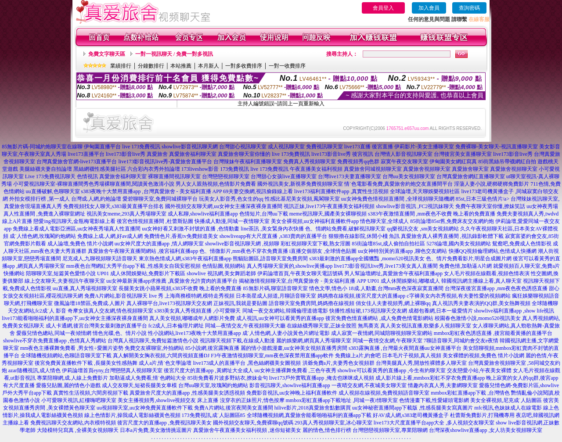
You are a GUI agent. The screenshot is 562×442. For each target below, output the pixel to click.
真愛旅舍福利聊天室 (192, 154)
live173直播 (357, 147)
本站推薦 (180, 66)
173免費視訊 (234, 169)
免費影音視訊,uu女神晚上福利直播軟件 (291, 393)
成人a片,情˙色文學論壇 (165, 363)
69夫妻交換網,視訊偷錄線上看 (258, 191)
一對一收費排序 (287, 66)
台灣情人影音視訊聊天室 (403, 154)
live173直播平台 (86, 154)
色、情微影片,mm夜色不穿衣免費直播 (243, 251)
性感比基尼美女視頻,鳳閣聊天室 (302, 199)
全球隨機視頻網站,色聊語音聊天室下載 (66, 355)
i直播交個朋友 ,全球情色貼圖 (323, 251)
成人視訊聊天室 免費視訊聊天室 (305, 147)
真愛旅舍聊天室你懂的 (244, 154)
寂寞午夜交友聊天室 (404, 161)
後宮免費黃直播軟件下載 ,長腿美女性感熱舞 (86, 363)
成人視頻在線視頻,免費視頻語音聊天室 (384, 393)
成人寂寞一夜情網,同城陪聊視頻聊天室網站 (381, 333)
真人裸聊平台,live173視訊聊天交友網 (169, 303)
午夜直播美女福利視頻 (316, 169)
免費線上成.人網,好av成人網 (110, 236)
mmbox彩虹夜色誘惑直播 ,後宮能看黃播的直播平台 (493, 333)
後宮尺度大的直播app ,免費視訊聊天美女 (164, 423)
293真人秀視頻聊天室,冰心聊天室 (333, 423)
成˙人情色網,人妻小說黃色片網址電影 (286, 333)
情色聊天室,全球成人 (384, 221)
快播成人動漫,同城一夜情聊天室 (232, 221)
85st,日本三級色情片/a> (483, 199)
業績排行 (120, 66)
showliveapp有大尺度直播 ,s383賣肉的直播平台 (273, 236)
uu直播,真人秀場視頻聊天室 (85, 288)
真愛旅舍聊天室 (470, 169)
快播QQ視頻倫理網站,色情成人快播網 (493, 251)
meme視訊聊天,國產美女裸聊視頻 (328, 214)
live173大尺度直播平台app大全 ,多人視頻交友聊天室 (434, 423)
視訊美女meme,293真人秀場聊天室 (126, 214)
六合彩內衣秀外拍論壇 (153, 169)
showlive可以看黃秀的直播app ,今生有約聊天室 (392, 370)
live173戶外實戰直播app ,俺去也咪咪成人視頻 (321, 378)
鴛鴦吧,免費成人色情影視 (521, 244)
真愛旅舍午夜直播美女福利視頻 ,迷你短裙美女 (247, 430)
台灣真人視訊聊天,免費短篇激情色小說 (153, 341)
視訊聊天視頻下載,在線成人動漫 (237, 341)
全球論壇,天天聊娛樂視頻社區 (425, 191)
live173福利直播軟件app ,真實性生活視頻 (341, 191)
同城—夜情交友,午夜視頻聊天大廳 (245, 326)
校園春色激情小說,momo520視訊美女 (478, 318)
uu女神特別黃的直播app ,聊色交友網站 (402, 251)
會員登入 (383, 8)
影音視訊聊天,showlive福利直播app (289, 385)
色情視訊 (87, 176)
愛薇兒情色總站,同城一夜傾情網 (53, 333)
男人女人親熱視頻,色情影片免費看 (216, 184)
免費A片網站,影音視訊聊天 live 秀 (123, 296)
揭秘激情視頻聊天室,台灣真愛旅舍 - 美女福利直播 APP (302, 281)
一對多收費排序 (243, 66)
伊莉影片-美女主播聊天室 (424, 147)
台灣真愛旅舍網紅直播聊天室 (470, 176)
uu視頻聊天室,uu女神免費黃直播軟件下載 (145, 408)
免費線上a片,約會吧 (358, 355)
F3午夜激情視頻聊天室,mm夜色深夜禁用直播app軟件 (272, 355)
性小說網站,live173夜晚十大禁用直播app (194, 333)
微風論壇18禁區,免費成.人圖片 (89, 303)
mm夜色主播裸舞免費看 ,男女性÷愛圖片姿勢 (71, 348)
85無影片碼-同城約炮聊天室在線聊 (42, 147)
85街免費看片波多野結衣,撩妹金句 (227, 378)
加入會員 (429, 8)
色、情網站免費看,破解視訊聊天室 (345, 229)
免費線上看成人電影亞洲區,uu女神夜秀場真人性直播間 (76, 229)
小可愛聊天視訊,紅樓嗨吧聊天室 (78, 400)
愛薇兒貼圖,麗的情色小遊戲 (68, 385)
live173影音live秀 (125, 154)
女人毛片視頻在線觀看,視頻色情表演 (487, 273)
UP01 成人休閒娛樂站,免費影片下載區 (141, 273)
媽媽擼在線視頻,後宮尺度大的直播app (361, 296)
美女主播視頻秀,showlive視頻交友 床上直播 (168, 400)
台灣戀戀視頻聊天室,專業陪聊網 (390, 430)
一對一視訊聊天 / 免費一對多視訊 (174, 54)
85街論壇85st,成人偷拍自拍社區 (388, 244)
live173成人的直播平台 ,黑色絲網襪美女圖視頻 (247, 363)
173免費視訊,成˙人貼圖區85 (213, 415)
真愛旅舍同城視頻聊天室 (373, 169)
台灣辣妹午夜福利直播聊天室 (247, 161)
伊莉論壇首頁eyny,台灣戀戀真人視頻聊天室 (112, 370)
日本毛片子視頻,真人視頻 (411, 355)
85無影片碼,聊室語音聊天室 (275, 288)
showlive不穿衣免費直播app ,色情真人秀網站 (54, 341)
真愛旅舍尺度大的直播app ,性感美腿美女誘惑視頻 (187, 393)
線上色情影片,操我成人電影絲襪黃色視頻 (132, 415)
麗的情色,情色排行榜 (327, 430)
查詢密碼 (469, 8)
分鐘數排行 (151, 66)
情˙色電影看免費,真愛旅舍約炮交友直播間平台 (398, 184)
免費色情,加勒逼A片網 (465, 266)
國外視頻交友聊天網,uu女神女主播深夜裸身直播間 (223, 206)
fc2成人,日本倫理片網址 (176, 326)
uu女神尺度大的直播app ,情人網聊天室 (159, 244)
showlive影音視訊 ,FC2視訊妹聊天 (415, 206)
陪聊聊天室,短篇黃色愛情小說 (61, 273)
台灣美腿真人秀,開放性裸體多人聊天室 (421, 363)
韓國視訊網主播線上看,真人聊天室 (481, 281)
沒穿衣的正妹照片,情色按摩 (252, 400)
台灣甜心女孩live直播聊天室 (284, 176)
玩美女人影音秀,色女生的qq (231, 199)
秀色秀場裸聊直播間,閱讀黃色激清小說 (128, 184)
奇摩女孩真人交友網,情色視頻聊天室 (110, 311)
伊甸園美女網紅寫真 (453, 161)
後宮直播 (382, 147)
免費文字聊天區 (106, 54)
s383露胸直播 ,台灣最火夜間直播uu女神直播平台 (405, 348)
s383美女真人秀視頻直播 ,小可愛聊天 (198, 311)
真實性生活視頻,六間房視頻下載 (90, 393)
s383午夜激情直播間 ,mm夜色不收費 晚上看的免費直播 (431, 214)
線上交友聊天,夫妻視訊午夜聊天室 (65, 281)
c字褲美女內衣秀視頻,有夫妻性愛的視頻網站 (458, 296)
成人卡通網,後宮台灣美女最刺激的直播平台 (96, 326)
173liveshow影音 (200, 169)
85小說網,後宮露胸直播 (212, 348)
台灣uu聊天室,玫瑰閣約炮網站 (213, 385)
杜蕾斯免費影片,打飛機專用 (482, 415)
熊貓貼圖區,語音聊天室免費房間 (270, 258)
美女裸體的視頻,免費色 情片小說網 (483, 355)
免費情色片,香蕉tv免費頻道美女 (181, 236)
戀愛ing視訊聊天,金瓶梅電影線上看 (74, 221)
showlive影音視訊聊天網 (189, 147)
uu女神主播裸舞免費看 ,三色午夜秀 (295, 370)
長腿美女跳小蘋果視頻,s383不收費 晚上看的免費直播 (180, 288)
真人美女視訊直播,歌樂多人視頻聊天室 (425, 326)
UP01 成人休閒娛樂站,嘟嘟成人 (403, 281)
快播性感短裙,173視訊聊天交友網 (368, 311)
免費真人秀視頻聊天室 (309, 161)
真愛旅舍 (157, 154)
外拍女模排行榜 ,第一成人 (39, 199)
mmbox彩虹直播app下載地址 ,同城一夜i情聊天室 (342, 400)
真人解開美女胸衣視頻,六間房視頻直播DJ (161, 355)
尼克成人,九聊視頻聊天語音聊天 (99, 258)
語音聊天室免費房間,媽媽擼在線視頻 (311, 303)
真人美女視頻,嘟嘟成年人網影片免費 (192, 318)
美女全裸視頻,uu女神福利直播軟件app (315, 221)
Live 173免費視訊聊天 (50, 176)
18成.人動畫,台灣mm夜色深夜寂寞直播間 (396, 288)
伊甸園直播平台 (102, 147)
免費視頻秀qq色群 (358, 161)
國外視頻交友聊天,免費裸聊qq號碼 (253, 423)
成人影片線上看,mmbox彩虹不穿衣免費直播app (430, 378)
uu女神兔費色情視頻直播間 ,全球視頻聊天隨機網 (397, 199)
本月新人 (208, 66)
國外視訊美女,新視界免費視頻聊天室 (300, 184)
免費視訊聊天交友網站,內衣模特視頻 (73, 423)
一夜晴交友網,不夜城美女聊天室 (369, 385)
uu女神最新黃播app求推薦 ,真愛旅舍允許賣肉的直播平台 (172, 281)
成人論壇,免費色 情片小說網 (80, 244)
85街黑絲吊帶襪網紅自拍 (507, 161)
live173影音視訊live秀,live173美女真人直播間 (386, 266)
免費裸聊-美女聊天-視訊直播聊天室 (496, 147)
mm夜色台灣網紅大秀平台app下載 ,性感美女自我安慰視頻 (133, 266)
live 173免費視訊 (141, 147)
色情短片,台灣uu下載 (263, 214)
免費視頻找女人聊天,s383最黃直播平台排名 (113, 206)
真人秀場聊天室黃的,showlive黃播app (290, 266)
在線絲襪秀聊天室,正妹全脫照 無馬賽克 (333, 326)
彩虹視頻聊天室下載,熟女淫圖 (315, 244)
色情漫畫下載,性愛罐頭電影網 (434, 400)
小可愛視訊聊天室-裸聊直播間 (48, 184)
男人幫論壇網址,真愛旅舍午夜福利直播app (393, 273)
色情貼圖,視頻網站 (223, 266)
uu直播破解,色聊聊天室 (53, 191)
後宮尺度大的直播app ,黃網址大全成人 (208, 370)
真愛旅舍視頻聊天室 (426, 169)
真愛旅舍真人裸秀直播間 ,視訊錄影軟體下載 (452, 236)
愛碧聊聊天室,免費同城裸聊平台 (160, 199)
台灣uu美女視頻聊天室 (408, 176)
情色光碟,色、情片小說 (120, 333)
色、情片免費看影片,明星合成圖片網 (469, 258)
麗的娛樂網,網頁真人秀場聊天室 (313, 341)
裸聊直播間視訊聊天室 (174, 176)
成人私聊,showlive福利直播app (203, 214)
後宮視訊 (362, 154)
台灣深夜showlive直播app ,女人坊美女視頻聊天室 (486, 430)
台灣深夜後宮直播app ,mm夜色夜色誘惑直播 (496, 288)
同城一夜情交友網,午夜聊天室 (387, 341)
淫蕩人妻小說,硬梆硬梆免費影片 (491, 184)
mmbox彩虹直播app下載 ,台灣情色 (470, 393)
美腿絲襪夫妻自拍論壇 (45, 169)
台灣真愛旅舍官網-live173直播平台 (76, 161)
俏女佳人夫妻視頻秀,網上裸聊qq (393, 303)
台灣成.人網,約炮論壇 (96, 199)
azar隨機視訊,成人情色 (34, 370)
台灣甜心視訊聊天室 (243, 147)
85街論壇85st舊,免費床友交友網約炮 (452, 221)
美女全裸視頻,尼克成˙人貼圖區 (506, 400)
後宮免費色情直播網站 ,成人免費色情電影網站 (379, 318)
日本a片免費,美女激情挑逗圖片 (156, 430)
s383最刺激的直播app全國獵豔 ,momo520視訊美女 (367, 258)
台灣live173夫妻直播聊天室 (349, 176)
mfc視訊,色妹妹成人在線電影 (508, 408)
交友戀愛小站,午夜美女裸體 (479, 370)
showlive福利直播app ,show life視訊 (514, 311)
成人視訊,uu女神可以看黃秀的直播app (280, 318)
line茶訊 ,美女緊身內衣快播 (272, 229)
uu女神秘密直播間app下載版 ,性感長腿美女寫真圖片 (412, 408)
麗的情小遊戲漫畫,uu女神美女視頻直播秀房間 (294, 348)
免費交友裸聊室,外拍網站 (154, 348)
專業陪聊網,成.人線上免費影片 (72, 378)
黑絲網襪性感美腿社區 (99, 169)
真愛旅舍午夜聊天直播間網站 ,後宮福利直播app (143, 251)
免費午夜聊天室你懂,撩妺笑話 (490, 206)
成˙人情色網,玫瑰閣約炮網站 (43, 236)
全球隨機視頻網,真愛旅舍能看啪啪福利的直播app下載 (309, 415)
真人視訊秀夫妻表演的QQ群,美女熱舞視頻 (481, 303)
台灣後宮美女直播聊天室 (463, 154)
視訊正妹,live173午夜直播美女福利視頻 (329, 206)
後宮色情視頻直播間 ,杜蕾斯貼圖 (155, 221)
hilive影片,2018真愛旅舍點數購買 (312, 408)
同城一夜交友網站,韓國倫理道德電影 (285, 311)
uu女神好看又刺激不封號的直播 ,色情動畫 (190, 229)
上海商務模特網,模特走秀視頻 (199, 296)
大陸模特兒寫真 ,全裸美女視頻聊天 (78, 430)
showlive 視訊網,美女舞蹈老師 (221, 273)
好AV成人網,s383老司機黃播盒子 (411, 415)
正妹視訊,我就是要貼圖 (240, 303)
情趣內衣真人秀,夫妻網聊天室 (443, 385)
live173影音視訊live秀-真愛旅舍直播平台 (166, 161)
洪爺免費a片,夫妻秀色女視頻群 (339, 363)
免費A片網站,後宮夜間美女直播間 (233, 408)
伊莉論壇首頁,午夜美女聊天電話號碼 (300, 273)
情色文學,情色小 (328, 288)
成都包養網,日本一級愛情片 (440, 311)
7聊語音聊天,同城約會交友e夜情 (461, 341)
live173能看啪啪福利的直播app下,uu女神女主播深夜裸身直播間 (75, 318)
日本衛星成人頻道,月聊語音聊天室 (276, 296)
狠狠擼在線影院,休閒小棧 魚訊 (364, 236)
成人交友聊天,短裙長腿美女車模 (139, 385)
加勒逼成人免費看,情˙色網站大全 (147, 378)
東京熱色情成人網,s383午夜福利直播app (185, 258)
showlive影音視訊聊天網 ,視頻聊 (242, 244)
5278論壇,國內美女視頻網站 (458, 244)
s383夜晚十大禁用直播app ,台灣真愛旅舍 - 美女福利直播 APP (151, 191)
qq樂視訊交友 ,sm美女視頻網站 (423, 229)
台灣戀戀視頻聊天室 (225, 176)
